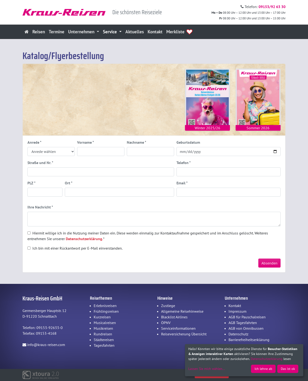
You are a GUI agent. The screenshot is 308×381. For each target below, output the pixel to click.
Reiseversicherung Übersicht (184, 334)
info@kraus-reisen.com (43, 344)
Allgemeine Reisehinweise (182, 311)
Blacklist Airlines (174, 317)
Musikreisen (103, 328)
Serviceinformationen (178, 328)
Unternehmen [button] (82, 32)
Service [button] (110, 32)
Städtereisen (104, 339)
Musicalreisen (105, 322)
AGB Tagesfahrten (243, 322)
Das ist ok (288, 369)
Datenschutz (238, 334)
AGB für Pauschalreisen (247, 317)
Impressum (237, 311)
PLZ (31, 183)
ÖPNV (166, 322)
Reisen (38, 32)
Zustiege (168, 305)
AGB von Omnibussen (246, 328)
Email (182, 183)
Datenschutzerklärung (266, 359)
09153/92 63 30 (272, 6)
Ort (68, 183)
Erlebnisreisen (105, 305)
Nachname (136, 142)
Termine (56, 32)
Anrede (34, 142)
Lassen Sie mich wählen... (206, 369)
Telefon (183, 162)
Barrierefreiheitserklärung (249, 339)
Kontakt (155, 32)
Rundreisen (103, 334)
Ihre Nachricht (40, 207)
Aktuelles (134, 32)
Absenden (269, 263)
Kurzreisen (102, 317)
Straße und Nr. (40, 162)
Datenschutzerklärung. (84, 238)
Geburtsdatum (188, 142)
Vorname (85, 142)
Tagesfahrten (104, 345)
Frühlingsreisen (106, 311)
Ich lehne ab (263, 369)
